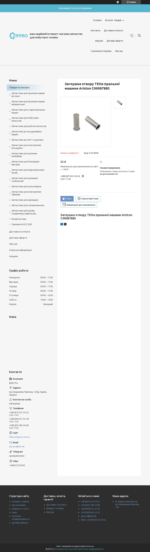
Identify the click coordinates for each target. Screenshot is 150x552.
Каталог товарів (113, 20)
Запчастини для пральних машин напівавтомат (28, 103)
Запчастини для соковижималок (27, 205)
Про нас (119, 51)
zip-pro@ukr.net (17, 446)
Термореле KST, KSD (21, 224)
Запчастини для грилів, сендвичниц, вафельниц (23, 212)
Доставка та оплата (56, 505)
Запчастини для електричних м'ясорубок (26, 146)
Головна (97, 20)
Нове (14, 512)
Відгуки (99, 41)
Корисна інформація (20, 250)
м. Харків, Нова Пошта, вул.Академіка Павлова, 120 (127, 504)
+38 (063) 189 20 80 (90, 505)
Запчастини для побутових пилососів (25, 119)
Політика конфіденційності (92, 549)
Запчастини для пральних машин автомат (28, 94)
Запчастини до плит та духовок (27, 140)
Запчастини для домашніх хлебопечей (24, 179)
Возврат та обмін (55, 508)
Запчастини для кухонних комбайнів (24, 155)
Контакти (95, 30)
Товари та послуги (19, 87)
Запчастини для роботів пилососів (28, 126)
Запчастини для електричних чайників (26, 193)
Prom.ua (90, 546)
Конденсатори (18, 219)
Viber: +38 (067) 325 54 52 (93, 520)
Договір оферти (115, 41)
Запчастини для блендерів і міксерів (25, 163)
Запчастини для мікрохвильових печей (27, 171)
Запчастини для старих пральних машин (28, 111)
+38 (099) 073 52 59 (90, 509)
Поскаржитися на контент (67, 549)
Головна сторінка (20, 501)
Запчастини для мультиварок (26, 186)
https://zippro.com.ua (19, 437)
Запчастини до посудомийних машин (26, 133)
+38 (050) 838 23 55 (90, 512)
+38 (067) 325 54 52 (90, 501)
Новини (13, 256)
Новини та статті (20, 509)
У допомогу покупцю (101, 51)
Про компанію (19, 505)
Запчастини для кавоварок (24, 200)
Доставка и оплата (113, 30)
